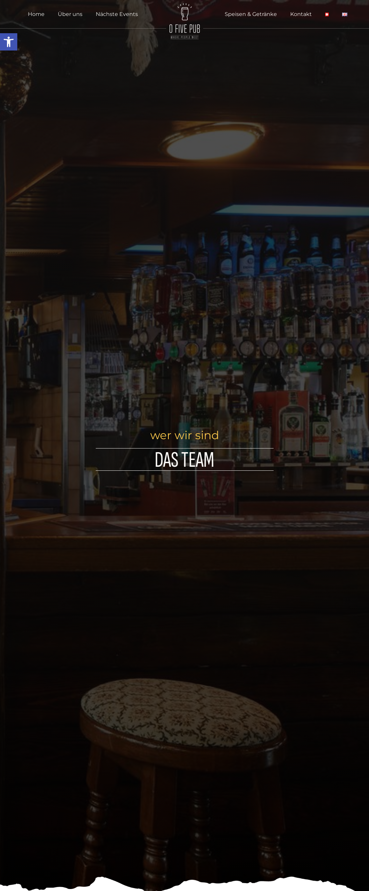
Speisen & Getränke (251, 14)
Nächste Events (117, 14)
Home (36, 14)
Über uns (70, 14)
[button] (8, 41)
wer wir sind (184, 435)
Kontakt (301, 14)
